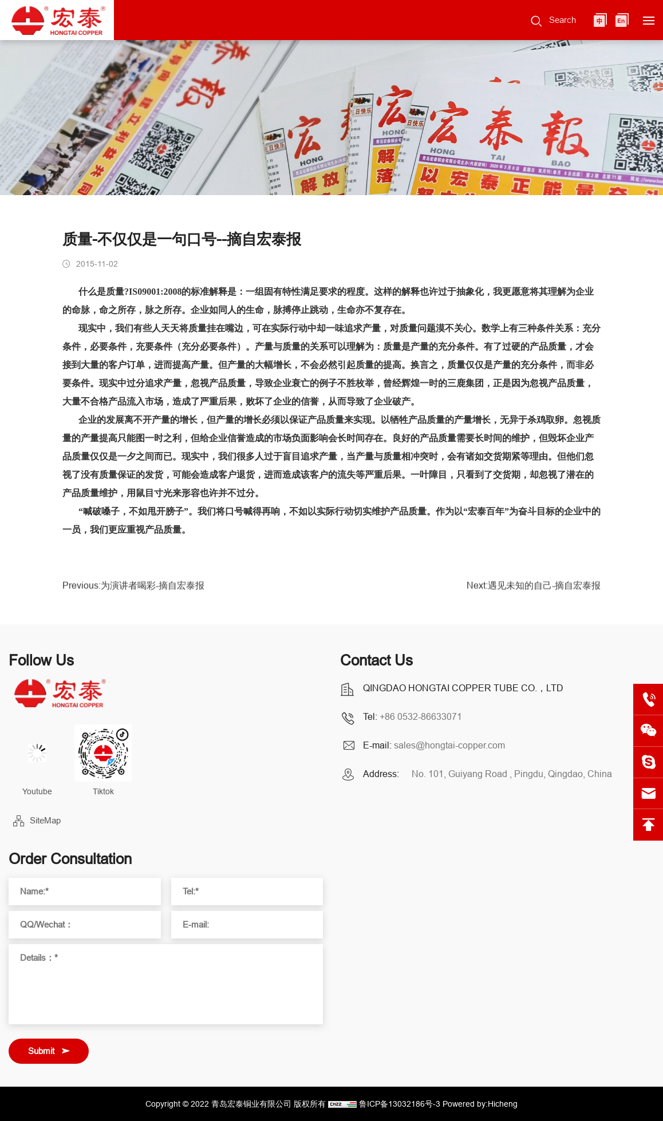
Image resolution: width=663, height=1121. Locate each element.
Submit (41, 1051)
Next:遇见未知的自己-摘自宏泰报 (534, 590)
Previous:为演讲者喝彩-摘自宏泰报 (133, 590)
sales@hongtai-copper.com (449, 745)
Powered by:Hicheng (480, 1104)
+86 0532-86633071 (421, 716)
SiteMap (45, 820)
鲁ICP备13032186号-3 (399, 1104)
